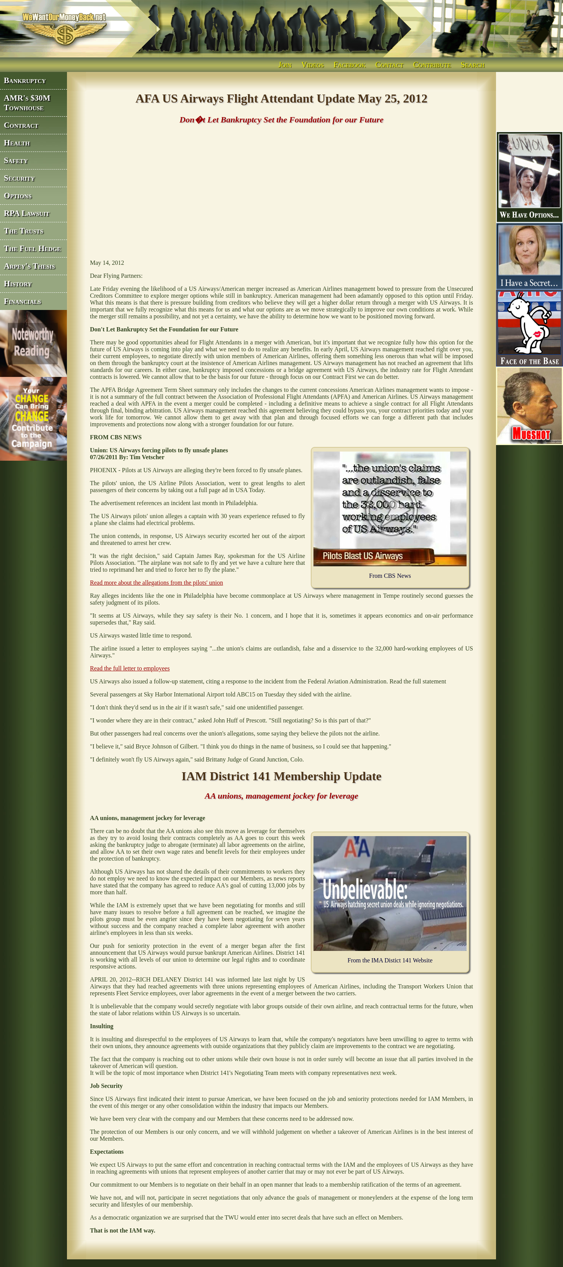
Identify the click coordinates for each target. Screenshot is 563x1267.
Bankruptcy (25, 80)
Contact (389, 64)
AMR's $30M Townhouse (27, 102)
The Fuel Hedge (32, 248)
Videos (312, 64)
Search (473, 64)
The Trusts (23, 230)
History (18, 283)
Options (17, 195)
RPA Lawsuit (26, 213)
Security (19, 178)
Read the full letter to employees (130, 668)
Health (17, 142)
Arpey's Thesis (29, 266)
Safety (16, 160)
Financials (22, 301)
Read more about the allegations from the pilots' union (156, 582)
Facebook (350, 64)
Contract (21, 125)
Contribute (432, 64)
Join (285, 64)
